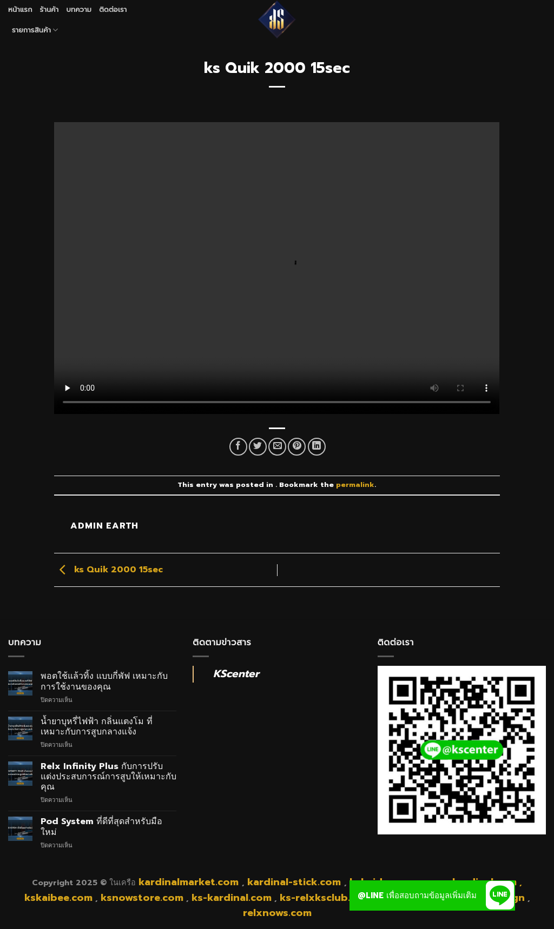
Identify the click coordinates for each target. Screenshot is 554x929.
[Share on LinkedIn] (317, 447)
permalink (355, 484)
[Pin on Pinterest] (297, 447)
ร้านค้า (49, 9)
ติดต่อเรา (113, 9)
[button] (500, 895)
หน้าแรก (20, 9)
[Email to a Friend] (277, 447)
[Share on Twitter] (258, 447)
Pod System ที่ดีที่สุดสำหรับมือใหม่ (101, 827)
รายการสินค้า (35, 30)
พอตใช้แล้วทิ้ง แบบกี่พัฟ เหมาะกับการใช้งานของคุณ (104, 681)
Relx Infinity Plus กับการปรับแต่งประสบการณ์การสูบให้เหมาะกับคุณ (108, 777)
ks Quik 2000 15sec (108, 569)
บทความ (78, 9)
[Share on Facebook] (238, 447)
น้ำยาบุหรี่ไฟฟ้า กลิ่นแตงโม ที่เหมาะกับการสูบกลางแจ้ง (97, 727)
